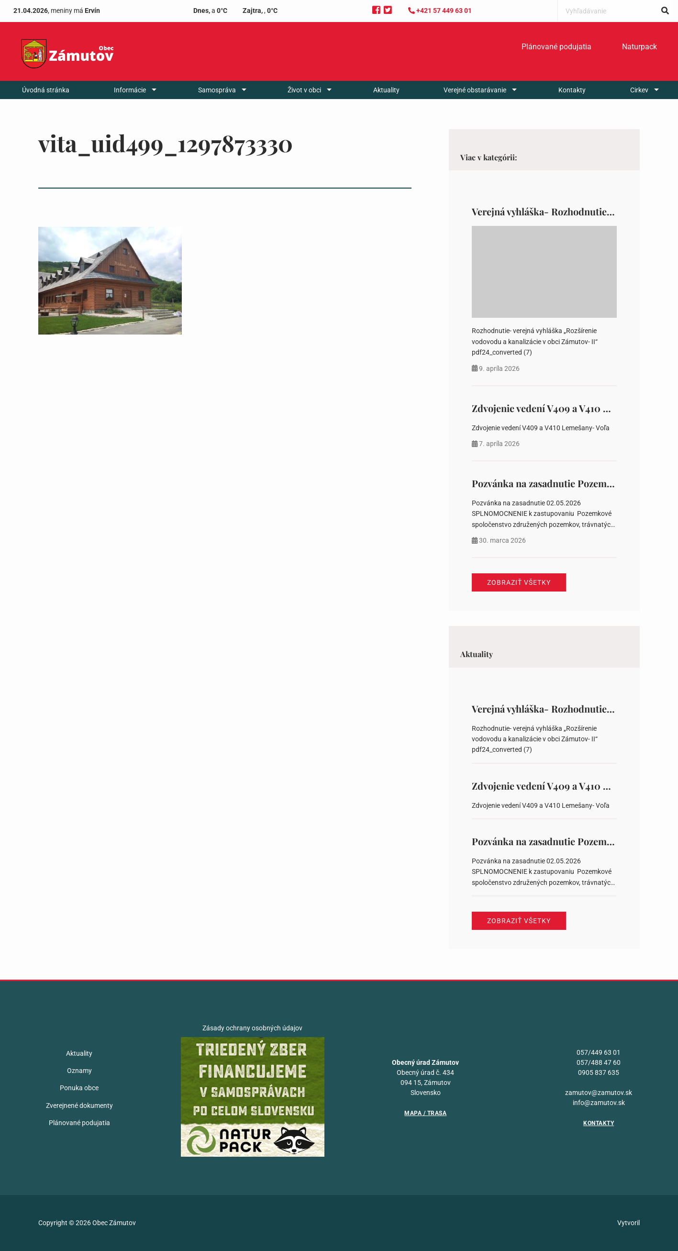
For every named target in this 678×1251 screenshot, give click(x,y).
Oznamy (79, 1070)
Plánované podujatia (556, 46)
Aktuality (386, 90)
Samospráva (217, 90)
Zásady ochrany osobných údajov (252, 1028)
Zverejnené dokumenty (79, 1105)
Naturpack (639, 46)
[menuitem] (556, 46)
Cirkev (639, 90)
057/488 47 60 (599, 1062)
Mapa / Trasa (425, 1113)
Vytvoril (628, 1223)
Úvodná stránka (45, 90)
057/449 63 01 (599, 1052)
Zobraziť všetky (519, 582)
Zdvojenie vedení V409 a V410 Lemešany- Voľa (572, 408)
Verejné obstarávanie (475, 90)
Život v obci (304, 90)
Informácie (130, 90)
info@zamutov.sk (599, 1102)
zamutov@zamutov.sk (598, 1092)
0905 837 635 (598, 1072)
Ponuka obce (79, 1088)
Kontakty (572, 90)
